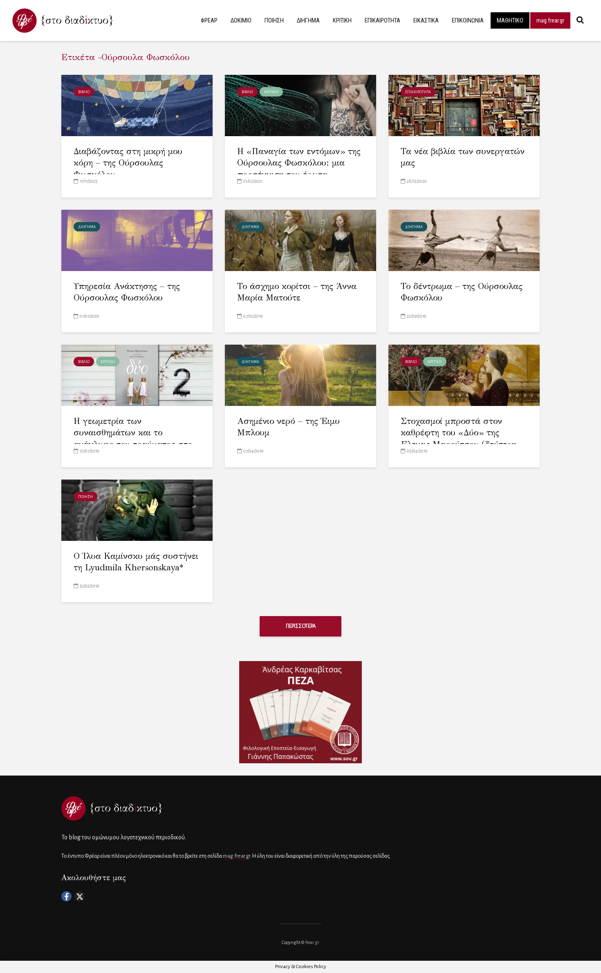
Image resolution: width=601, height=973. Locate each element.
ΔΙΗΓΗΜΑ (308, 20)
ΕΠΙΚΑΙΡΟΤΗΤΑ (382, 20)
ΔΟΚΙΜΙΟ (241, 20)
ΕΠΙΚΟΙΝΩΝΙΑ (468, 20)
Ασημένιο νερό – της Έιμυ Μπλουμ (288, 427)
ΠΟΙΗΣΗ (274, 20)
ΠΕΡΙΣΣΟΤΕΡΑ (301, 626)
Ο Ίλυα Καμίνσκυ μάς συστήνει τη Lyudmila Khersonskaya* (136, 562)
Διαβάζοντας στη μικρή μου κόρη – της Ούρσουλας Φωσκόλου (128, 163)
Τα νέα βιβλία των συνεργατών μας (463, 157)
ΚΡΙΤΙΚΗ (342, 20)
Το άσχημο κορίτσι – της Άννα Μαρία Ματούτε (297, 292)
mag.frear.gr (550, 20)
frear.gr (312, 942)
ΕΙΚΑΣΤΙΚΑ (426, 20)
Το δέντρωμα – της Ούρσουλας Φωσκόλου (462, 292)
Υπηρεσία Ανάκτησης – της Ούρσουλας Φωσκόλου (127, 292)
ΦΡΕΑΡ (209, 20)
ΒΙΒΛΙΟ (84, 92)
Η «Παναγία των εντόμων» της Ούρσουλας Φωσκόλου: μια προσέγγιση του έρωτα (299, 163)
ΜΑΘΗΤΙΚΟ (510, 20)
